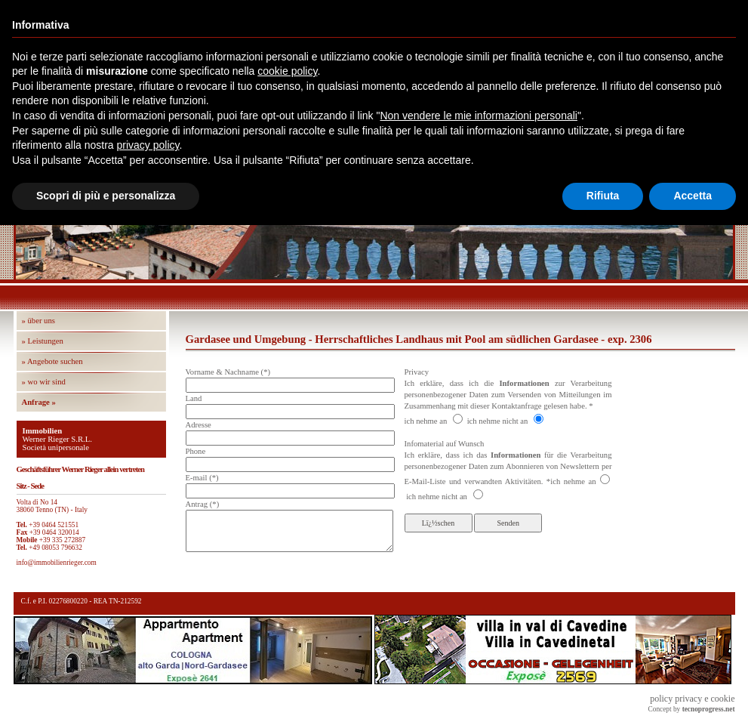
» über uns (38, 320)
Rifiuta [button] (603, 196)
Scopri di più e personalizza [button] (105, 196)
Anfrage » (39, 402)
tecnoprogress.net (708, 709)
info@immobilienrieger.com (57, 562)
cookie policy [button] (287, 71)
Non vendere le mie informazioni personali (478, 116)
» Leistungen (42, 341)
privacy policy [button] (148, 145)
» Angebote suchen (52, 361)
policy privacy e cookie (692, 698)
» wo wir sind (44, 382)
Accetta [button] (692, 196)
